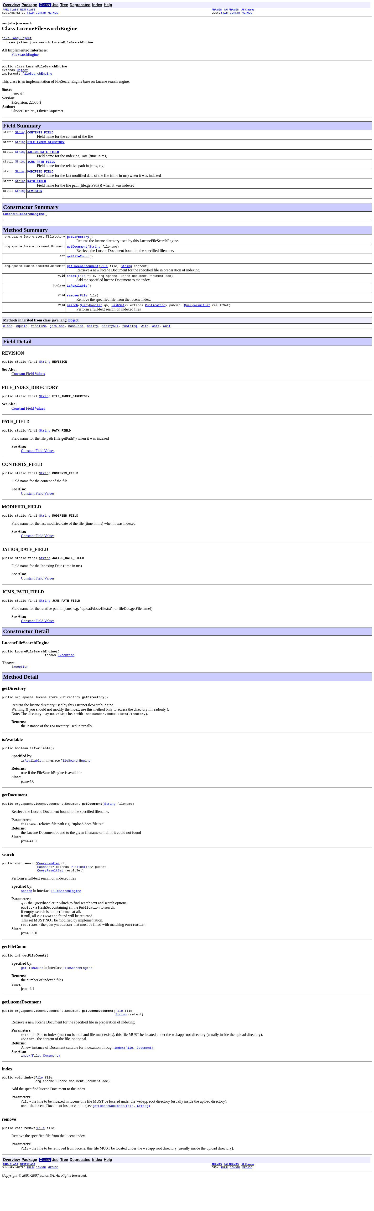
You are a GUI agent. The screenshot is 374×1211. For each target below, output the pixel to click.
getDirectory (78, 246)
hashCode (75, 341)
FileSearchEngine (25, 55)
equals (21, 341)
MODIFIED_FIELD (40, 178)
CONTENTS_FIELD (40, 136)
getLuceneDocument (83, 277)
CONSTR (41, 12)
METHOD (53, 12)
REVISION (34, 199)
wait (144, 341)
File (104, 277)
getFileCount (78, 267)
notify (92, 341)
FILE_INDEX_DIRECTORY (46, 146)
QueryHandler (91, 319)
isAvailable (77, 298)
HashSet (118, 319)
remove (72, 309)
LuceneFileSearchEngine (23, 222)
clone (7, 341)
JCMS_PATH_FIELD (41, 167)
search (72, 319)
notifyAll (110, 341)
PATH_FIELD (36, 188)
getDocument (77, 256)
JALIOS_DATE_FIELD (43, 157)
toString (129, 341)
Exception (66, 676)
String (20, 136)
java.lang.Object (17, 38)
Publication (155, 319)
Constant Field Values (28, 389)
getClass (57, 341)
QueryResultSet (197, 319)
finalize (38, 341)
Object (22, 72)
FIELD (30, 12)
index (71, 288)
